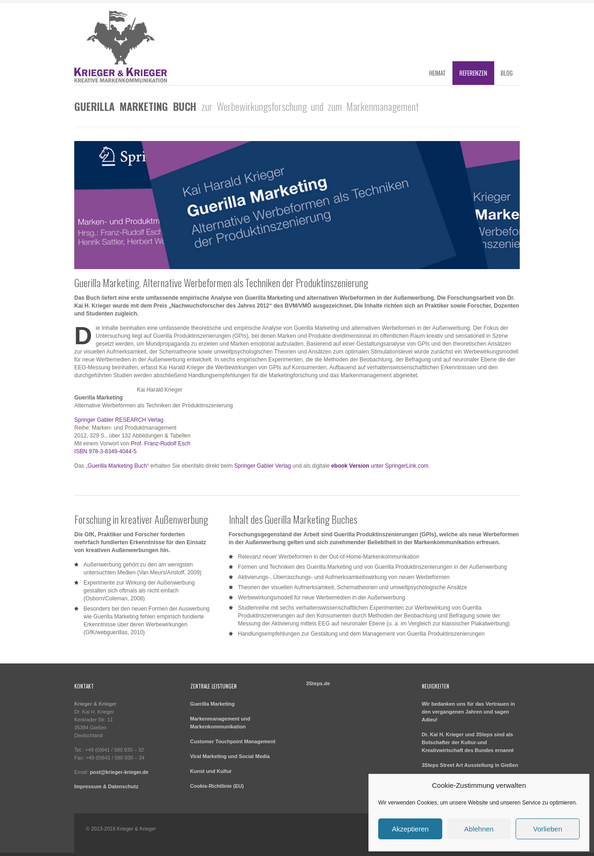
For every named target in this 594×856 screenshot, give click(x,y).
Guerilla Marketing (212, 704)
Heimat (437, 72)
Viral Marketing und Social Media (230, 756)
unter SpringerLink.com (379, 466)
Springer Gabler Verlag (262, 466)
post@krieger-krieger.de (119, 772)
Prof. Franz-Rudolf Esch (160, 443)
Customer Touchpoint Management (233, 741)
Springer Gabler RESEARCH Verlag (118, 420)
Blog (507, 72)
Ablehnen (478, 829)
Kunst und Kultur (211, 771)
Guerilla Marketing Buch (117, 466)
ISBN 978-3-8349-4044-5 (105, 451)
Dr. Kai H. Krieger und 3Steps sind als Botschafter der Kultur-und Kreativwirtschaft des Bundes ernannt (468, 742)
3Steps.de (318, 683)
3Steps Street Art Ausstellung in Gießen (470, 765)
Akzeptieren (410, 829)
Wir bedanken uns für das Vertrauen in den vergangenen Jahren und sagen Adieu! (468, 711)
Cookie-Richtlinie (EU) (217, 786)
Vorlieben (547, 829)
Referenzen (473, 72)
